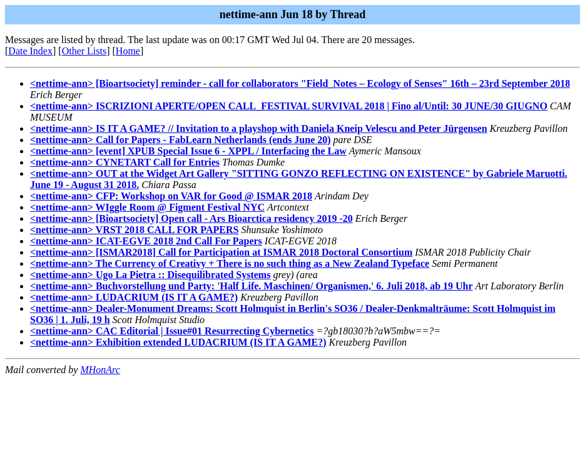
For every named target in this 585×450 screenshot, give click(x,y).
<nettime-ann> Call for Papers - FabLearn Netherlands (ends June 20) (180, 139)
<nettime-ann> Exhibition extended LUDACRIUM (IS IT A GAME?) (178, 342)
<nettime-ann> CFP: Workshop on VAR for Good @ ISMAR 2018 (171, 196)
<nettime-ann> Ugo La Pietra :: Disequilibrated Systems (150, 274)
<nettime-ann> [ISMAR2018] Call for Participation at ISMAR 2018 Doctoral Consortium (221, 252)
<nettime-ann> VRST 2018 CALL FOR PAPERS (134, 229)
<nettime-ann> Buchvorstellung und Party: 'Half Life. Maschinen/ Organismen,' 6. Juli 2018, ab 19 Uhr (251, 286)
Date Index (30, 51)
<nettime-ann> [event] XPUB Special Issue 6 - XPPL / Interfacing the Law (188, 151)
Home (128, 51)
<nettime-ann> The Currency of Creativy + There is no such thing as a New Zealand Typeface (229, 263)
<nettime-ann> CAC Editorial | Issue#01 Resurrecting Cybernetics (171, 331)
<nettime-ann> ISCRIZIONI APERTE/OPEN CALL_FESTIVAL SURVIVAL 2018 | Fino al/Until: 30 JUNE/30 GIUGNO (288, 106)
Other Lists (84, 51)
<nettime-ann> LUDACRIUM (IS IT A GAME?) (134, 297)
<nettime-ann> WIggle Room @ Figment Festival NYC (147, 207)
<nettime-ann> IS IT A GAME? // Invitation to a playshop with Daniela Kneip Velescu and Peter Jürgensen (258, 128)
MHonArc (100, 369)
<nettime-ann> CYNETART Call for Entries (125, 162)
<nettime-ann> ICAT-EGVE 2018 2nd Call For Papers (146, 241)
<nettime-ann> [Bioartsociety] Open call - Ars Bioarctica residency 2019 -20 (191, 218)
